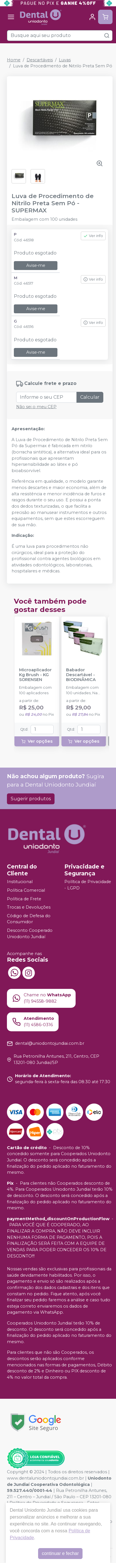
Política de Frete (24, 898)
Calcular (90, 397)
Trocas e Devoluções (28, 907)
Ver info (93, 236)
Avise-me (35, 265)
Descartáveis (40, 59)
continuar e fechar (60, 1553)
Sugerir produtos (31, 798)
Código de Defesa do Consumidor (28, 919)
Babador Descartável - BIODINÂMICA (81, 675)
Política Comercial (26, 890)
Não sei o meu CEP (36, 406)
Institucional (20, 882)
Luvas (65, 59)
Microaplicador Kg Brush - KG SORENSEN (35, 675)
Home (13, 59)
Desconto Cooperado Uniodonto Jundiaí (30, 933)
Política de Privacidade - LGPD (87, 885)
